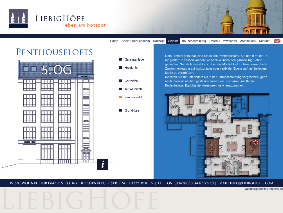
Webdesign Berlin (255, 188)
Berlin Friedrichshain (136, 41)
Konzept (159, 41)
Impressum (276, 188)
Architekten (248, 41)
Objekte (173, 41)
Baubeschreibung (194, 41)
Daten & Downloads (223, 41)
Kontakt (264, 41)
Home (114, 41)
